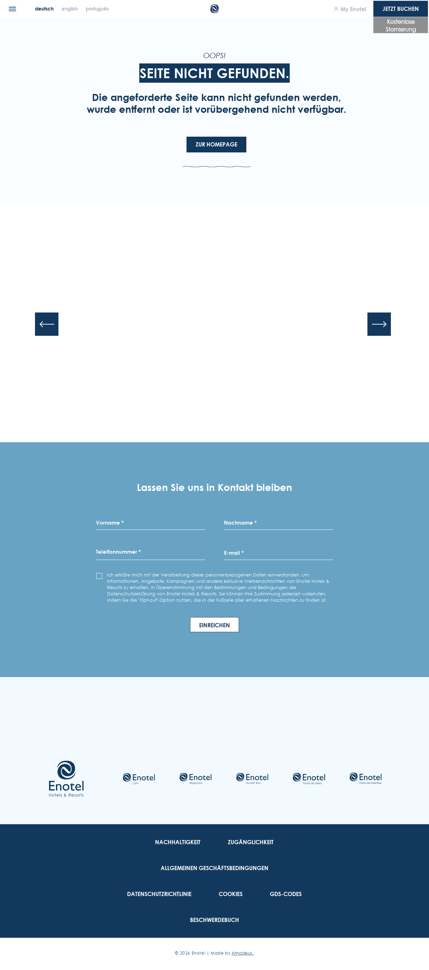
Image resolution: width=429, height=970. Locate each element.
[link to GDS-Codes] (286, 893)
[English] (70, 9)
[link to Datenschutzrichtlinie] (159, 893)
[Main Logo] (214, 9)
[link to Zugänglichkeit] (251, 842)
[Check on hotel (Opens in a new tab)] (138, 778)
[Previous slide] (46, 324)
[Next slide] (379, 324)
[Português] (97, 9)
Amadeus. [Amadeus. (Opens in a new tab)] (243, 953)
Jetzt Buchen (400, 8)
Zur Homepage (216, 144)
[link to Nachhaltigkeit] (178, 842)
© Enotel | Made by (214, 953)
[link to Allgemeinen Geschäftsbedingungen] (214, 868)
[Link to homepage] (66, 778)
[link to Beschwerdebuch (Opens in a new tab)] (214, 919)
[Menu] (12, 8)
